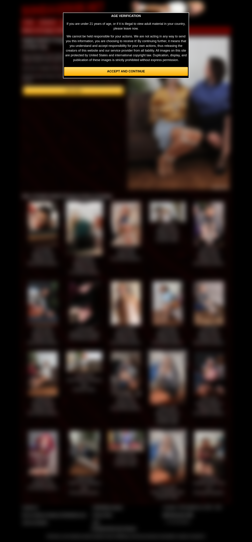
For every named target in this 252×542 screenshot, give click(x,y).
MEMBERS (48, 22)
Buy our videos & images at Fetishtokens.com (54, 515)
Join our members (35, 522)
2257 (96, 522)
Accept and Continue (126, 71)
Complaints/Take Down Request (113, 528)
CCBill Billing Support (107, 507)
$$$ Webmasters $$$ (178, 515)
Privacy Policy (102, 515)
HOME (28, 22)
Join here (73, 90)
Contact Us (30, 507)
